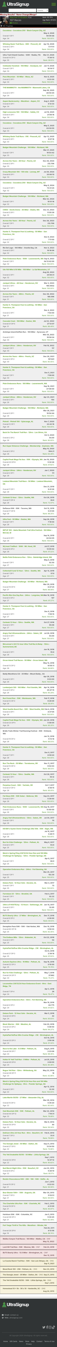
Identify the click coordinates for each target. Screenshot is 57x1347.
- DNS (28, 1261)
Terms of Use (49, 1341)
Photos (14, 23)
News (21, 1341)
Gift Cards (13, 1341)
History (46, 23)
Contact (39, 1341)
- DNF (26, 1239)
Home (5, 1341)
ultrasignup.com (15, 1318)
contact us (14, 1315)
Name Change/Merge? (26, 14)
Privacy (29, 1344)
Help (33, 1341)
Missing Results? (7, 14)
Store (27, 1341)
